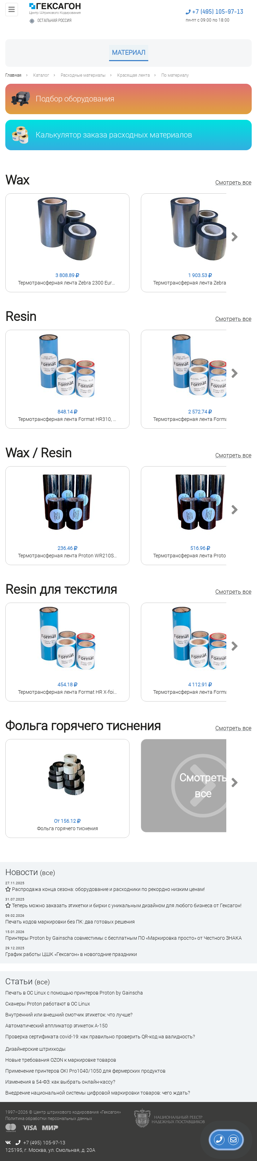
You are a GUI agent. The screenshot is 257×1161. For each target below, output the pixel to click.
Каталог (41, 75)
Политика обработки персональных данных (48, 1118)
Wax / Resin (38, 453)
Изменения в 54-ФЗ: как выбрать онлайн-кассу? (60, 1082)
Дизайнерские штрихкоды (35, 1049)
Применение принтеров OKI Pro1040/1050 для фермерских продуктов (85, 1071)
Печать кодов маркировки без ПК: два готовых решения (70, 922)
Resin (20, 316)
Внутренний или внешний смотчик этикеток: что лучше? (68, 1015)
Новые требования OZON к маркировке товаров (60, 1060)
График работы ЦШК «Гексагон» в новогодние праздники (71, 954)
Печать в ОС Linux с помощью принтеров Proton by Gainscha (74, 993)
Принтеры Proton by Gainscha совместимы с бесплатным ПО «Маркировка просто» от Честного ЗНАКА (123, 938)
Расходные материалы (83, 75)
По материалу (175, 75)
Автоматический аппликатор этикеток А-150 (56, 1025)
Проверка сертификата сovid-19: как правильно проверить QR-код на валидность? (100, 1036)
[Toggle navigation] (11, 9)
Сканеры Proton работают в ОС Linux (47, 1004)
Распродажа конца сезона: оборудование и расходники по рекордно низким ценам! (105, 889)
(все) (47, 873)
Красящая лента (133, 75)
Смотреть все (233, 182)
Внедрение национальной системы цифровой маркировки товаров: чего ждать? (97, 1093)
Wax (17, 180)
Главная (13, 75)
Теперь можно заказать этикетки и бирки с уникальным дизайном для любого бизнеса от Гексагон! (123, 905)
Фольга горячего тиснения (83, 726)
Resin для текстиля (61, 589)
